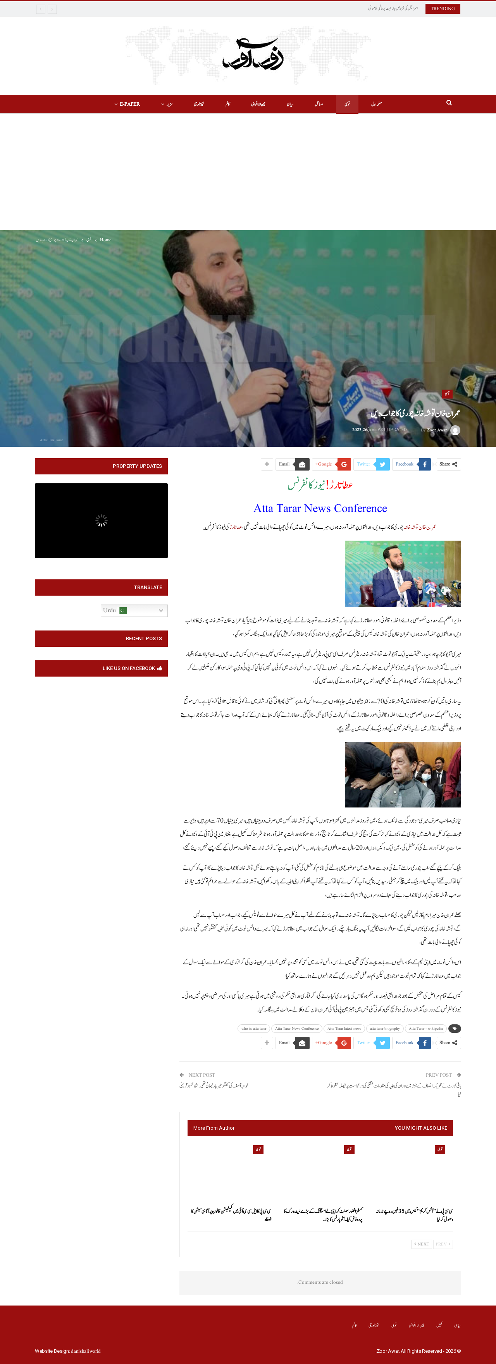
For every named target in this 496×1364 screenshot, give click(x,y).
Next (421, 1244)
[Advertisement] (248, 172)
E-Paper (130, 104)
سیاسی (290, 104)
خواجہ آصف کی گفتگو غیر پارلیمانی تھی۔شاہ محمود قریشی (213, 1086)
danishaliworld (86, 1351)
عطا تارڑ (235, 527)
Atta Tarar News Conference (297, 1028)
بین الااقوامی (258, 104)
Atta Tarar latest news (344, 1028)
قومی (347, 104)
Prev (443, 1244)
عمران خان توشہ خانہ (420, 527)
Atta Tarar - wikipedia (426, 1028)
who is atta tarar (253, 1028)
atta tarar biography (385, 1028)
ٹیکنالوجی (199, 104)
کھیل (439, 1325)
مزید (169, 104)
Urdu (115, 610)
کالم (228, 104)
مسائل (319, 104)
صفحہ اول (376, 104)
